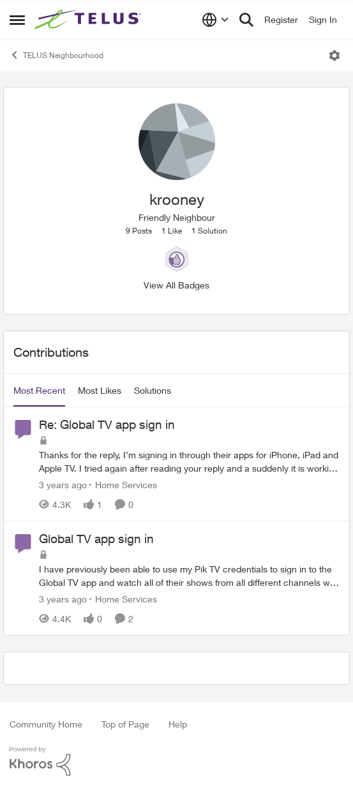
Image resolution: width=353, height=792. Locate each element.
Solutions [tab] (152, 390)
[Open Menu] (334, 55)
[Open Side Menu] (17, 19)
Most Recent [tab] (39, 390)
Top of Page (125, 724)
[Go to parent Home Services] (123, 484)
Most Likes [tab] (99, 390)
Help (178, 724)
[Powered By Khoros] (176, 761)
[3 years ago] (63, 484)
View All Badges (176, 285)
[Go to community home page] (89, 20)
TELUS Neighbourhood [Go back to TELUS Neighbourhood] (56, 55)
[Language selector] (215, 20)
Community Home (46, 724)
